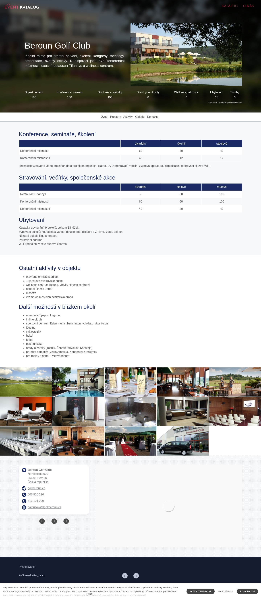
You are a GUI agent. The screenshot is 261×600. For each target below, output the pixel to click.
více (90, 593)
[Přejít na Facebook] (42, 521)
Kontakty (152, 116)
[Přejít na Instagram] (66, 521)
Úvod (104, 116)
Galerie (140, 116)
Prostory (115, 116)
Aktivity (128, 116)
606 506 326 (36, 495)
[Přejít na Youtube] (54, 521)
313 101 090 (36, 501)
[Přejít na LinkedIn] (136, 576)
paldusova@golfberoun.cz (44, 507)
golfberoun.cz (36, 488)
